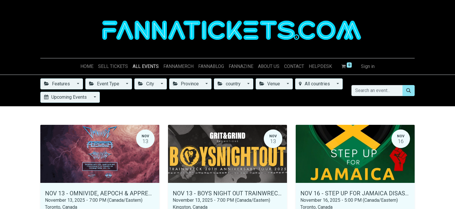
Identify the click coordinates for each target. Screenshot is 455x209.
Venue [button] (270, 84)
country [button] (229, 84)
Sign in (368, 66)
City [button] (146, 84)
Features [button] (57, 84)
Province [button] (186, 84)
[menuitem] (87, 66)
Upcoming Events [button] (66, 97)
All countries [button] (315, 84)
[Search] (408, 90)
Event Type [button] (104, 84)
